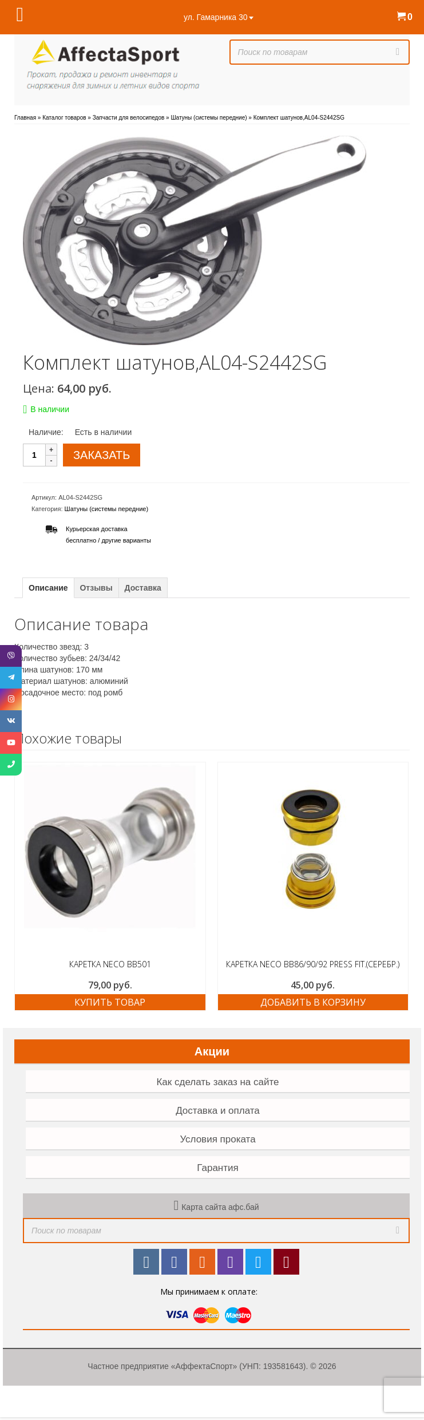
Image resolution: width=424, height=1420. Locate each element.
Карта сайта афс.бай (220, 1207)
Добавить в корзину (313, 1002)
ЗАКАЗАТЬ (101, 455)
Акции (212, 1051)
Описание (48, 587)
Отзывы (96, 587)
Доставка (143, 587)
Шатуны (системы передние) (107, 508)
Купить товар (109, 1002)
